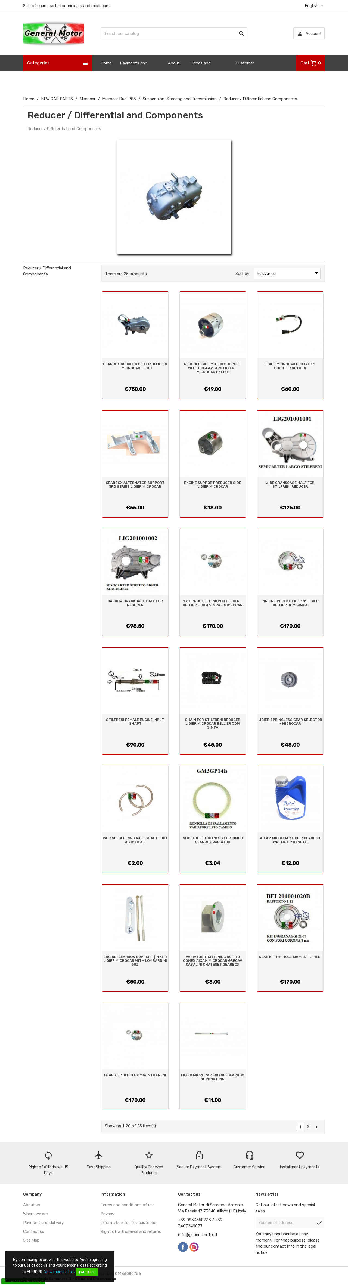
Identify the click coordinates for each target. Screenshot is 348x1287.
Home (106, 63)
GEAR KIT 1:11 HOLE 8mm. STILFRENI (290, 957)
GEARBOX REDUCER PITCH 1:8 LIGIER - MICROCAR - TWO (135, 366)
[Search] (174, 33)
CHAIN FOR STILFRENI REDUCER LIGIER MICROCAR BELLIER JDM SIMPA (212, 724)
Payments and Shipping (133, 71)
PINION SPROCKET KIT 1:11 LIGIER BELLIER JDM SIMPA (290, 603)
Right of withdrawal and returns (131, 1231)
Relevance (288, 273)
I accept (87, 1272)
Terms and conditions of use (128, 1204)
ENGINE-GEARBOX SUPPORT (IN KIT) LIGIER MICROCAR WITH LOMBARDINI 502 (135, 961)
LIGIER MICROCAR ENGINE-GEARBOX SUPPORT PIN (212, 1077)
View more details (59, 1272)
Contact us (33, 1231)
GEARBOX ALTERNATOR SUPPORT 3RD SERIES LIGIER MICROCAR (135, 485)
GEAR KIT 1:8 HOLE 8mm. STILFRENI (135, 1075)
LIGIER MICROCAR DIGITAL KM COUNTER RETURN (290, 366)
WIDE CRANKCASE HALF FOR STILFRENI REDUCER (290, 485)
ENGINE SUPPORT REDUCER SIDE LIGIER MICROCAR (212, 485)
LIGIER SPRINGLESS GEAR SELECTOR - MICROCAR (290, 722)
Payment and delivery (43, 1222)
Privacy (107, 1213)
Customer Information (247, 71)
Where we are (35, 1213)
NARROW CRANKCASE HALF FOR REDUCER (135, 603)
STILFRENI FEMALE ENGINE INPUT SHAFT (135, 722)
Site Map (31, 1240)
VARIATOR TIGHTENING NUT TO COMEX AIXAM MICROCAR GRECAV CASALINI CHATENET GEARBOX (212, 961)
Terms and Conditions (201, 71)
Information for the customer (129, 1222)
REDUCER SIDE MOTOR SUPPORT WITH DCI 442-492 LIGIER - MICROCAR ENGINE (212, 368)
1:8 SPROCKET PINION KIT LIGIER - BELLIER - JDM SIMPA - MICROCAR (213, 603)
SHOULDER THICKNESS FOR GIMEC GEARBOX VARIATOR (213, 840)
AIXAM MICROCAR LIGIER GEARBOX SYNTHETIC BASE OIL (290, 840)
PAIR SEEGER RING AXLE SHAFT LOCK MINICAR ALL (135, 840)
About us (174, 71)
